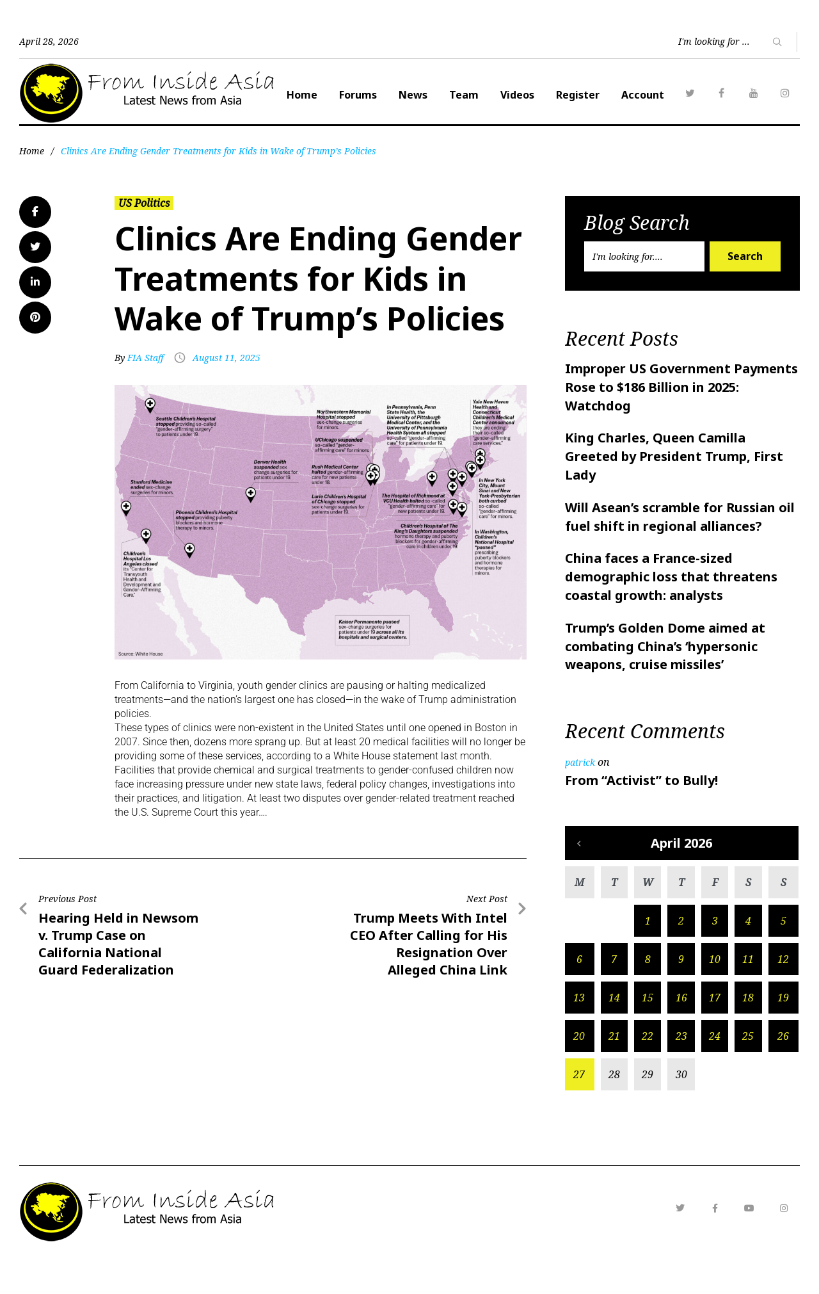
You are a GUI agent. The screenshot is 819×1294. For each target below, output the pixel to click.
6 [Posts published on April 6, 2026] (579, 991)
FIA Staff (145, 390)
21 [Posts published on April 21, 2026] (614, 1068)
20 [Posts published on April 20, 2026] (579, 1068)
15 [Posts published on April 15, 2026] (647, 1030)
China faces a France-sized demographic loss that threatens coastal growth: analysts (671, 608)
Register (702, 95)
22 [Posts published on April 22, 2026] (647, 1068)
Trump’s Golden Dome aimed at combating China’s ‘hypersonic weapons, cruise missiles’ (665, 678)
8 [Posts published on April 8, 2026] (648, 991)
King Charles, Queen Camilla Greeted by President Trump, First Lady (674, 488)
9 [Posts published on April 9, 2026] (681, 991)
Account (767, 95)
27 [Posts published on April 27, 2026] (579, 1106)
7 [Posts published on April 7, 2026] (614, 991)
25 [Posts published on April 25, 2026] (748, 1068)
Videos (642, 95)
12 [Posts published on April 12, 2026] (783, 991)
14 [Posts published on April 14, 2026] (614, 1030)
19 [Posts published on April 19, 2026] (783, 1030)
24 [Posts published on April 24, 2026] (714, 1068)
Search (745, 288)
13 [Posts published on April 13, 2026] (579, 1030)
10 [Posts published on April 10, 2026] (714, 991)
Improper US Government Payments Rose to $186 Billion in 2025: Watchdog (681, 419)
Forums (483, 95)
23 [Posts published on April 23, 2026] (681, 1068)
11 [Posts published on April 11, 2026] (748, 991)
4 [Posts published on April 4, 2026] (748, 953)
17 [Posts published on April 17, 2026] (714, 1030)
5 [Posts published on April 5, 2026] (783, 953)
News (537, 95)
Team (588, 95)
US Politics (144, 235)
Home (426, 95)
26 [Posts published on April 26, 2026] (783, 1068)
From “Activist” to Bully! (641, 812)
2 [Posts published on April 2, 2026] (681, 953)
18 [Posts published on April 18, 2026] (748, 1030)
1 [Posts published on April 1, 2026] (648, 953)
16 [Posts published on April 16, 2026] (681, 1030)
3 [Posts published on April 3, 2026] (715, 953)
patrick (580, 794)
